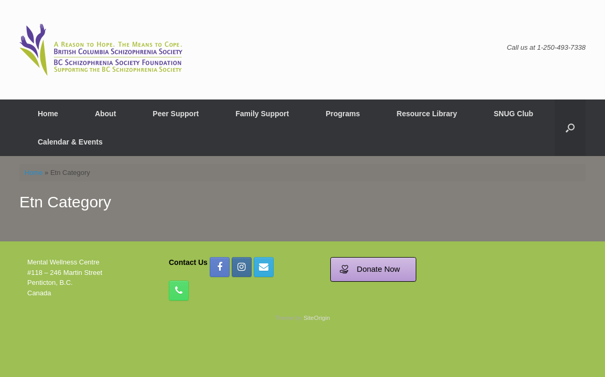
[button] (570, 127)
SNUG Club (513, 113)
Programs (343, 113)
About (105, 113)
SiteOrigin (317, 318)
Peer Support (176, 113)
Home (48, 113)
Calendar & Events (70, 142)
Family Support (262, 113)
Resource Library (427, 113)
